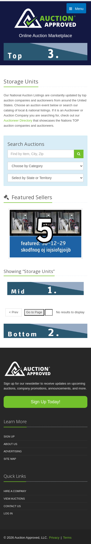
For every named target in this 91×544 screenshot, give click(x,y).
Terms (67, 537)
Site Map (10, 458)
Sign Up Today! (45, 401)
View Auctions (14, 498)
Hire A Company (15, 491)
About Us (10, 444)
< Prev (13, 312)
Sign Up (9, 436)
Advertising (13, 451)
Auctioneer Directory (18, 120)
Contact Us (12, 506)
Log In (8, 513)
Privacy (54, 537)
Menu (76, 9)
